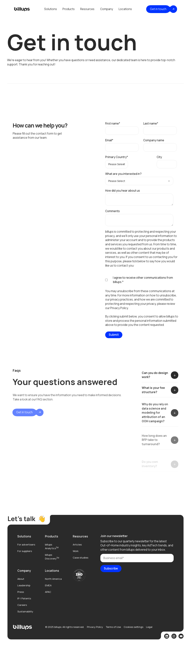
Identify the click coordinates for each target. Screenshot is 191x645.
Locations (125, 9)
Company (106, 9)
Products (68, 9)
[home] (22, 9)
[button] (50, 9)
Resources (87, 9)
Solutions (50, 9)
